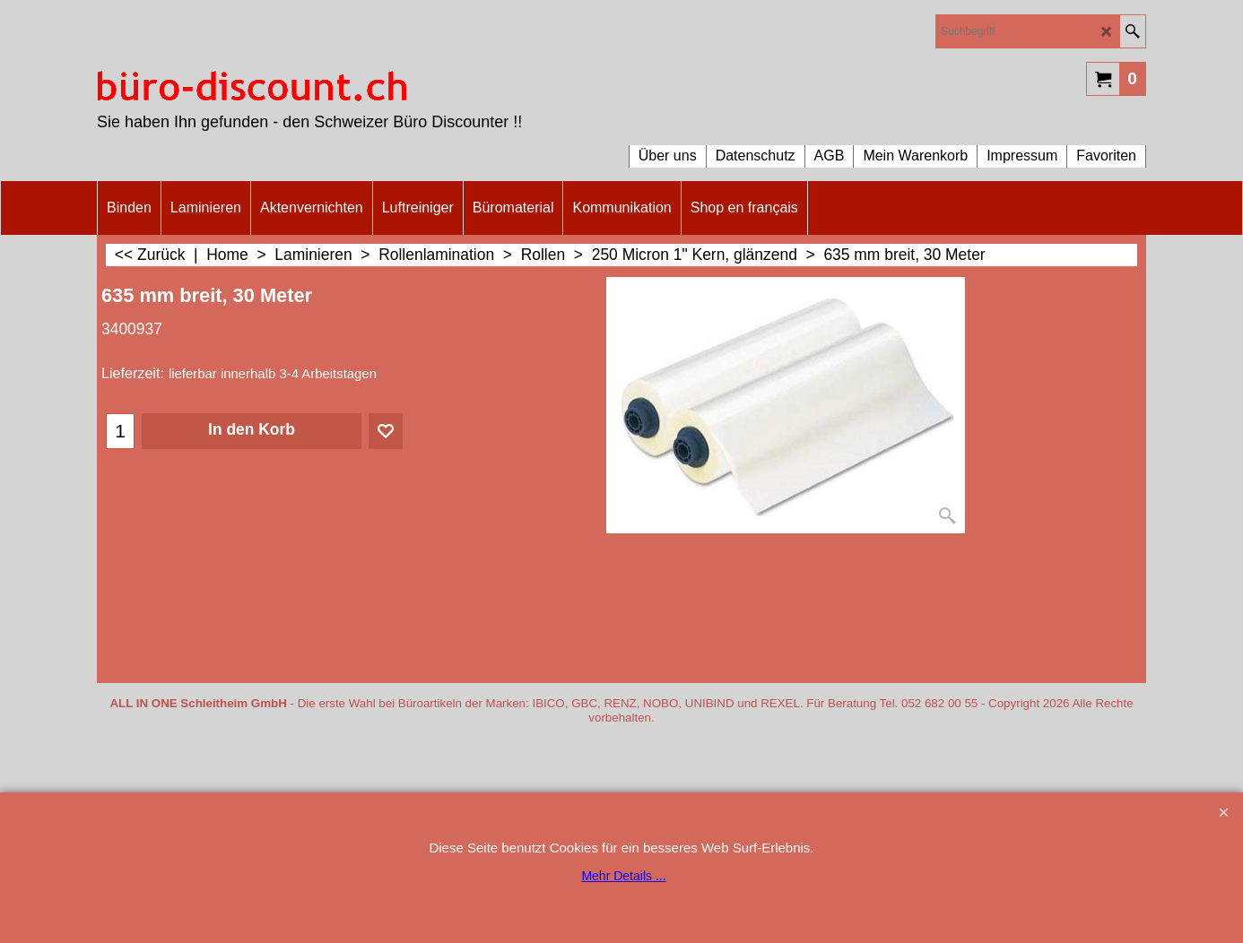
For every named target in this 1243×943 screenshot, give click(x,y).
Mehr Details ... (623, 876)
